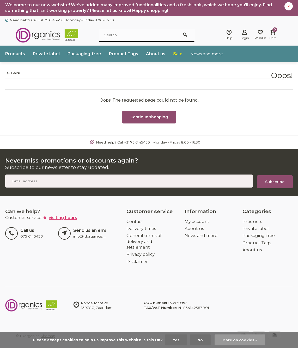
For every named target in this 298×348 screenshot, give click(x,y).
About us (156, 54)
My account (197, 221)
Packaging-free (84, 54)
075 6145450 (31, 236)
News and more (207, 54)
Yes (175, 340)
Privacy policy (140, 254)
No (200, 340)
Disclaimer (137, 261)
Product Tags (123, 54)
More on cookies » (240, 340)
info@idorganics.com (92, 236)
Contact (134, 221)
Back (13, 73)
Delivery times (141, 228)
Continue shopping (149, 117)
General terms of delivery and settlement (144, 241)
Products (15, 54)
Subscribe (274, 181)
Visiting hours (63, 217)
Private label (46, 54)
